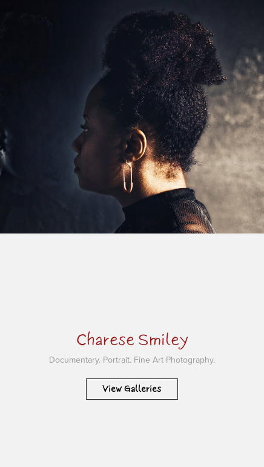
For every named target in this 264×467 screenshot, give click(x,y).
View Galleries (132, 388)
